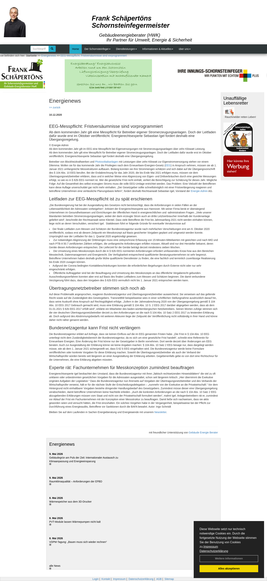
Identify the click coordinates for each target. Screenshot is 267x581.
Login (95, 579)
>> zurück (54, 107)
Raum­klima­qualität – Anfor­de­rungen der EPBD (75, 481)
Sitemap (169, 579)
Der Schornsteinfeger (97, 48)
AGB (159, 579)
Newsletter (160, 412)
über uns (184, 48)
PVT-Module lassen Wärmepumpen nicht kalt (75, 521)
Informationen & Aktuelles (157, 48)
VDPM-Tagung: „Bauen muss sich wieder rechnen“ (78, 541)
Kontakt (106, 579)
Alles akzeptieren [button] (229, 568)
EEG (168, 165)
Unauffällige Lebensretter (235, 100)
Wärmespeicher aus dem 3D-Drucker (70, 501)
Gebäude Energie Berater (203, 432)
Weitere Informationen (229, 558)
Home (75, 48)
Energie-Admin (199, 191)
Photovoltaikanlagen (106, 161)
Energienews (62, 444)
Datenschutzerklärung (214, 551)
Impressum (210, 546)
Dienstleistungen (126, 48)
